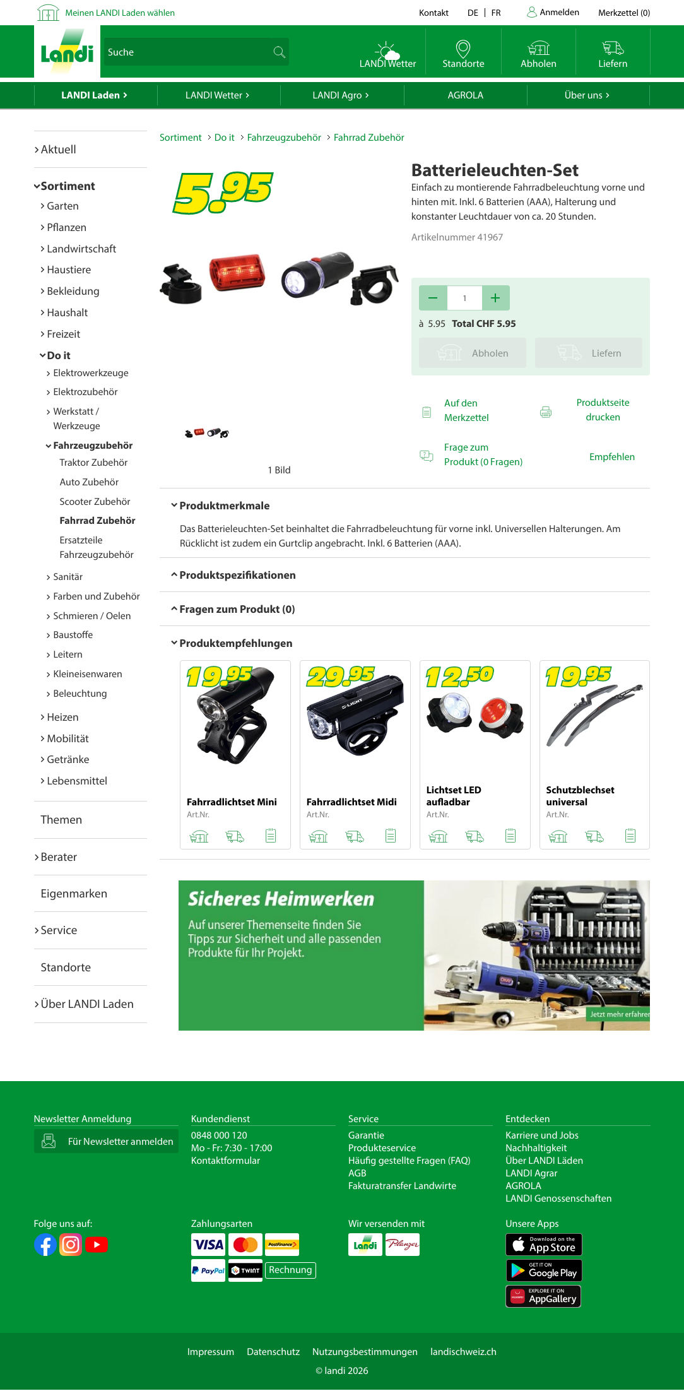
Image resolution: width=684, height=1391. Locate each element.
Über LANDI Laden (87, 1003)
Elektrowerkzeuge (91, 373)
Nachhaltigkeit (536, 1148)
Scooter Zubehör (95, 501)
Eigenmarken (74, 893)
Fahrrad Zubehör (98, 520)
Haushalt (67, 312)
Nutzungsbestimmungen (365, 1352)
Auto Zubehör (89, 482)
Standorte (66, 966)
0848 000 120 (219, 1135)
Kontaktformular (226, 1160)
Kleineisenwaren (88, 674)
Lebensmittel (77, 780)
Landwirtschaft (82, 248)
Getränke (68, 759)
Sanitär (68, 577)
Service (59, 929)
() (624, 12)
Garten (63, 205)
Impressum (210, 1352)
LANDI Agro (337, 95)
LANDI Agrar (531, 1173)
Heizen (63, 716)
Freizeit (64, 333)
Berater (59, 856)
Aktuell (58, 149)
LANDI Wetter (214, 95)
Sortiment (68, 185)
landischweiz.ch (463, 1352)
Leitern (68, 654)
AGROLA (465, 95)
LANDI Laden (90, 95)
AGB (357, 1173)
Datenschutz (273, 1352)
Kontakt (434, 12)
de (473, 12)
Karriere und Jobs (542, 1135)
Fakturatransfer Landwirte (402, 1186)
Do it (59, 355)
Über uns (584, 95)
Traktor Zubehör (94, 462)
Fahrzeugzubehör (93, 445)
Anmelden (560, 12)
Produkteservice (382, 1148)
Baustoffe (73, 635)
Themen (62, 819)
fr (496, 12)
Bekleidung (73, 290)
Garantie (366, 1135)
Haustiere (69, 269)
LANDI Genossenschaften (558, 1198)
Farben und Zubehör (97, 596)
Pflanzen (67, 227)
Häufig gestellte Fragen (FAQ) (409, 1160)
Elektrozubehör (86, 392)
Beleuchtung (80, 693)
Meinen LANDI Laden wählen (120, 12)
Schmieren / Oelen (92, 616)
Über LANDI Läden (544, 1160)
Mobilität (68, 738)
